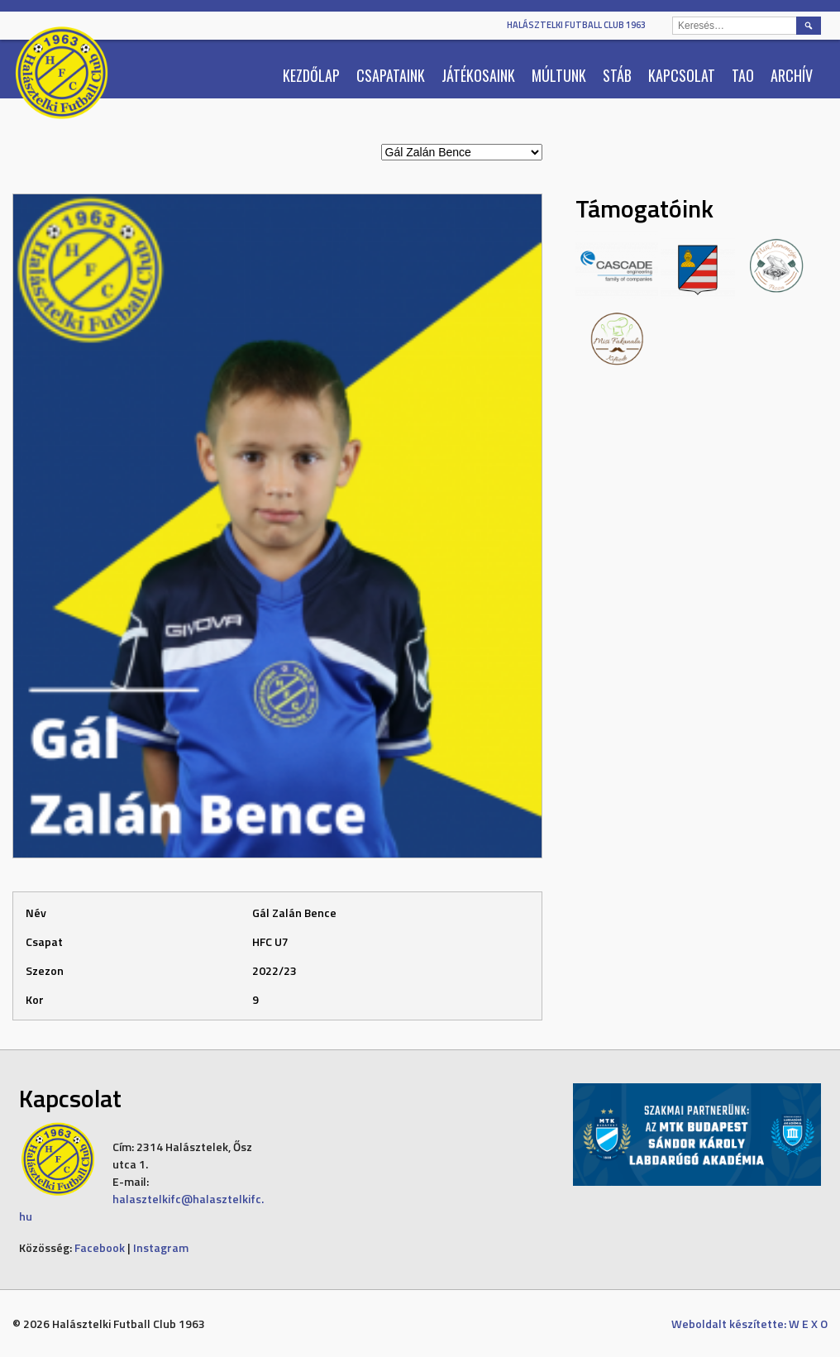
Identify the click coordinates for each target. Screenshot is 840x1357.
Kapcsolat (681, 75)
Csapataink (390, 75)
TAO (743, 75)
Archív (792, 75)
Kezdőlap (311, 75)
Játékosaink (478, 75)
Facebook (99, 1247)
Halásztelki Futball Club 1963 (576, 24)
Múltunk (559, 75)
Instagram (161, 1247)
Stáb (617, 75)
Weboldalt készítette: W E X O (749, 1323)
